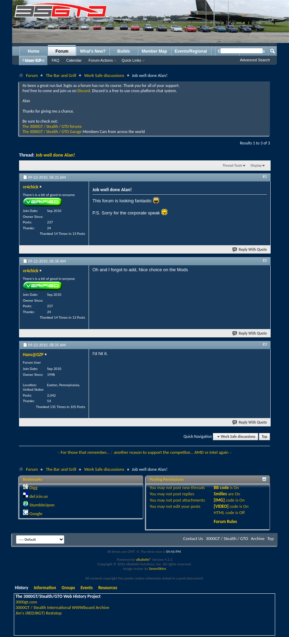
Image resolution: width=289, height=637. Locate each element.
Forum (61, 51)
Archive (257, 538)
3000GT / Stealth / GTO (227, 538)
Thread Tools (232, 165)
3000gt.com (26, 601)
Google (35, 513)
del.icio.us (38, 496)
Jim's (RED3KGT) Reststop (39, 613)
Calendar (74, 60)
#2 (265, 260)
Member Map (154, 51)
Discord (84, 90)
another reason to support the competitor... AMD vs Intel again (171, 452)
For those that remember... (85, 452)
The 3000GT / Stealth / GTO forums (52, 126)
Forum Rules (225, 521)
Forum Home (33, 60)
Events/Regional (191, 51)
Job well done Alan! (55, 155)
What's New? (93, 51)
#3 (265, 344)
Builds (123, 51)
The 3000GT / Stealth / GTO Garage (52, 131)
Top (264, 436)
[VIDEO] (221, 506)
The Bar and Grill (61, 75)
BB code (221, 487)
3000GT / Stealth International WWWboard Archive (62, 607)
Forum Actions (101, 60)
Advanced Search (255, 60)
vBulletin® (143, 559)
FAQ (55, 60)
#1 (265, 176)
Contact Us (193, 538)
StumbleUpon (42, 504)
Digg (33, 487)
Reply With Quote (250, 249)
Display (256, 165)
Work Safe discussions (104, 75)
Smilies (220, 493)
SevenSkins (157, 568)
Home (33, 51)
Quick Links (131, 60)
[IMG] (219, 500)
